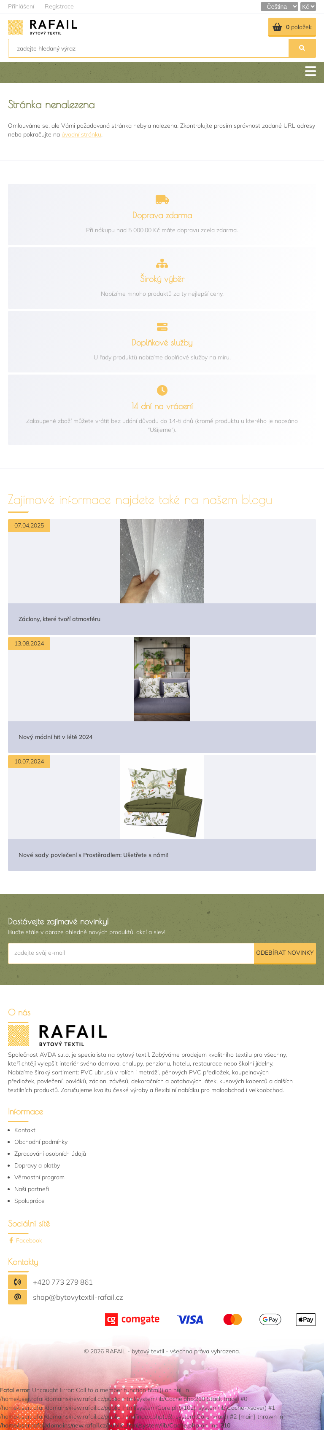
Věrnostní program (39, 1177)
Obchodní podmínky (41, 1142)
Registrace (59, 6)
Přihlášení (21, 6)
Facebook (25, 1240)
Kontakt (24, 1130)
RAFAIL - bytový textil (134, 1351)
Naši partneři (31, 1189)
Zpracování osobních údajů (50, 1153)
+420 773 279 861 (63, 1281)
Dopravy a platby (37, 1165)
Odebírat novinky (285, 952)
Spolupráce (29, 1201)
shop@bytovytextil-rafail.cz (78, 1297)
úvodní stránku (81, 134)
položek (292, 27)
